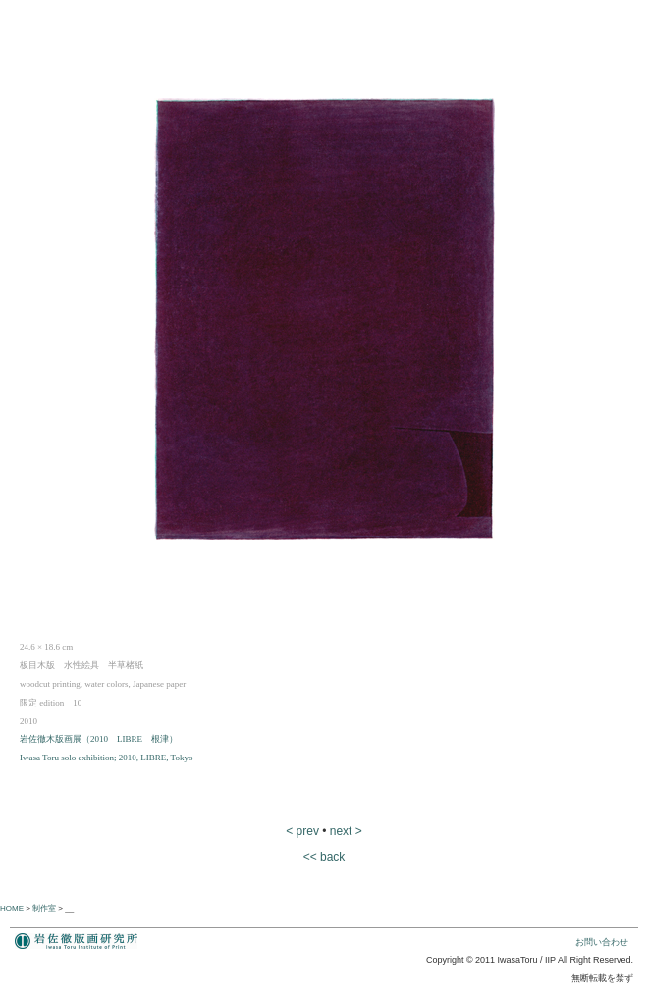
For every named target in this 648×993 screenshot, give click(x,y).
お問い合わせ (601, 942)
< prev (302, 831)
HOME (12, 908)
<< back (324, 856)
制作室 (44, 908)
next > (346, 831)
